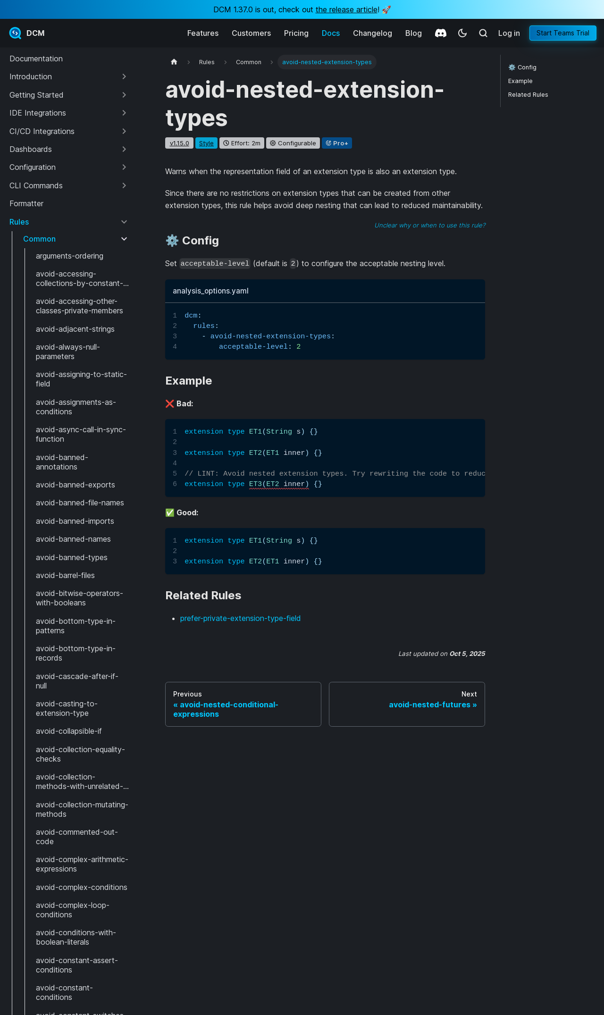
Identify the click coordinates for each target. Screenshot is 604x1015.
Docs (331, 33)
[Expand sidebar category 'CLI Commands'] (124, 185)
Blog (413, 33)
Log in (509, 33)
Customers (251, 33)
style (206, 143)
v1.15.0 (179, 143)
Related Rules (528, 94)
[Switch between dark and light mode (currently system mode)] (462, 33)
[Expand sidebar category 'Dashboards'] (124, 149)
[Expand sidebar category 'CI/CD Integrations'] (124, 131)
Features (202, 33)
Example (520, 80)
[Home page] (174, 62)
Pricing (296, 33)
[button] (69, 76)
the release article (347, 9)
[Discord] (440, 33)
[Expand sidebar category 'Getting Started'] (124, 94)
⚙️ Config (522, 67)
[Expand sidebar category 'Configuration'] (124, 167)
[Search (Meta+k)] (483, 33)
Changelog (372, 33)
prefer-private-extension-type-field (240, 618)
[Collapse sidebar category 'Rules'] (124, 221)
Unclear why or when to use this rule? (429, 225)
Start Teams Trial (563, 33)
